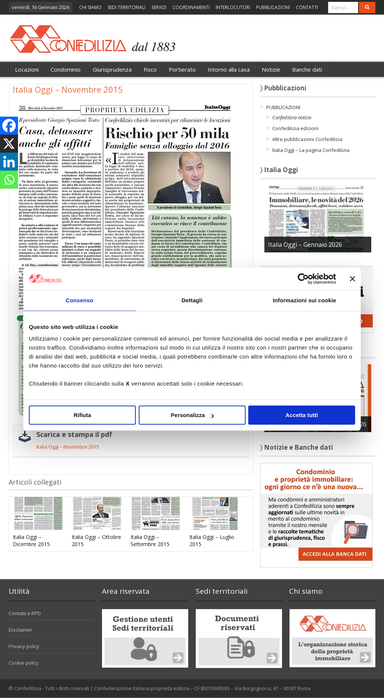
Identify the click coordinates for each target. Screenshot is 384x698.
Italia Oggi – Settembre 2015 (150, 540)
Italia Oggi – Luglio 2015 (211, 540)
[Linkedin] (9, 162)
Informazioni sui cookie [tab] (304, 300)
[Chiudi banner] (352, 278)
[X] (9, 144)
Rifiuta (82, 415)
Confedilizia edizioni (295, 128)
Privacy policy (24, 646)
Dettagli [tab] (192, 300)
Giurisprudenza (112, 69)
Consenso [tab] (79, 300)
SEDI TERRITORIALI (127, 7)
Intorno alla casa (229, 69)
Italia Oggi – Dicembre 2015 (31, 540)
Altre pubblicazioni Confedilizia (307, 139)
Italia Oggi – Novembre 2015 (67, 446)
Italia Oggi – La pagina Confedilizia (311, 150)
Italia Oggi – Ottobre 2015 (96, 540)
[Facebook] (9, 126)
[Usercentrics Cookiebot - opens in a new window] (303, 278)
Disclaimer (20, 629)
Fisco (150, 69)
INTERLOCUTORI (233, 7)
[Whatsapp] (9, 180)
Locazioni (27, 69)
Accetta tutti (301, 415)
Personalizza (192, 415)
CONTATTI (307, 7)
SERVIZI (159, 7)
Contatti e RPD (25, 613)
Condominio (66, 69)
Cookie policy (24, 662)
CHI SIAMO (90, 7)
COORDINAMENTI (191, 7)
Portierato (182, 69)
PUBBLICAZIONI (273, 7)
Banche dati (307, 69)
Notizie (271, 69)
